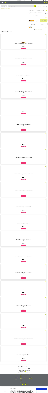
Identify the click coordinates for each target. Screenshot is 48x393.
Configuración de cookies (41, 391)
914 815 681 (45, 0)
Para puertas (9, 8)
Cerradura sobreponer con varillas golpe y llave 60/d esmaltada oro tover (23, 43)
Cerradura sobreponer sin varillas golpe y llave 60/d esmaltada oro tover (23, 173)
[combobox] (22, 6)
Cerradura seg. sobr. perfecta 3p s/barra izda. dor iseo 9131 (23, 305)
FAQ (15, 374)
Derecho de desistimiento (21, 378)
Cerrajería (3, 8)
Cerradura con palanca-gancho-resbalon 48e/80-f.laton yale (23, 75)
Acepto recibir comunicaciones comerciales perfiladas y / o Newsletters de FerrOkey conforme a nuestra (24, 371)
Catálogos (26, 374)
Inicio (1, 8)
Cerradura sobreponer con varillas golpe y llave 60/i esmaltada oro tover (23, 190)
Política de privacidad (16, 377)
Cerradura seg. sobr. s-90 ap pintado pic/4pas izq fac (23, 223)
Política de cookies (16, 379)
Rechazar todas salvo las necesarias (41, 387)
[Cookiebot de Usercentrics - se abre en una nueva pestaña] (5, 391)
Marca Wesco (30, 378)
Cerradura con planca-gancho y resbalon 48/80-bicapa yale (23, 206)
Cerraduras (6, 8)
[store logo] (3, 2)
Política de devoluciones (21, 380)
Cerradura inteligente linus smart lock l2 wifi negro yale (23, 354)
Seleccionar (41, 385)
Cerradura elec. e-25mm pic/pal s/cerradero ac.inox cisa (23, 239)
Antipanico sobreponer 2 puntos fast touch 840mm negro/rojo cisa (23, 321)
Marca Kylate (30, 374)
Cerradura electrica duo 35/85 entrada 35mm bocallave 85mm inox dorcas (23, 338)
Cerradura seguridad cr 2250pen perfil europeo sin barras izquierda (23, 157)
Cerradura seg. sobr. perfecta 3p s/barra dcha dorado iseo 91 (23, 124)
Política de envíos (21, 377)
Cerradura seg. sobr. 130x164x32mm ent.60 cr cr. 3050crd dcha (23, 272)
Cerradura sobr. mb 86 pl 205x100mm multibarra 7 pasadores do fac (23, 91)
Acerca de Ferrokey (26, 377)
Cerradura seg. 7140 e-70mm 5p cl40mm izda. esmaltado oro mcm (23, 58)
